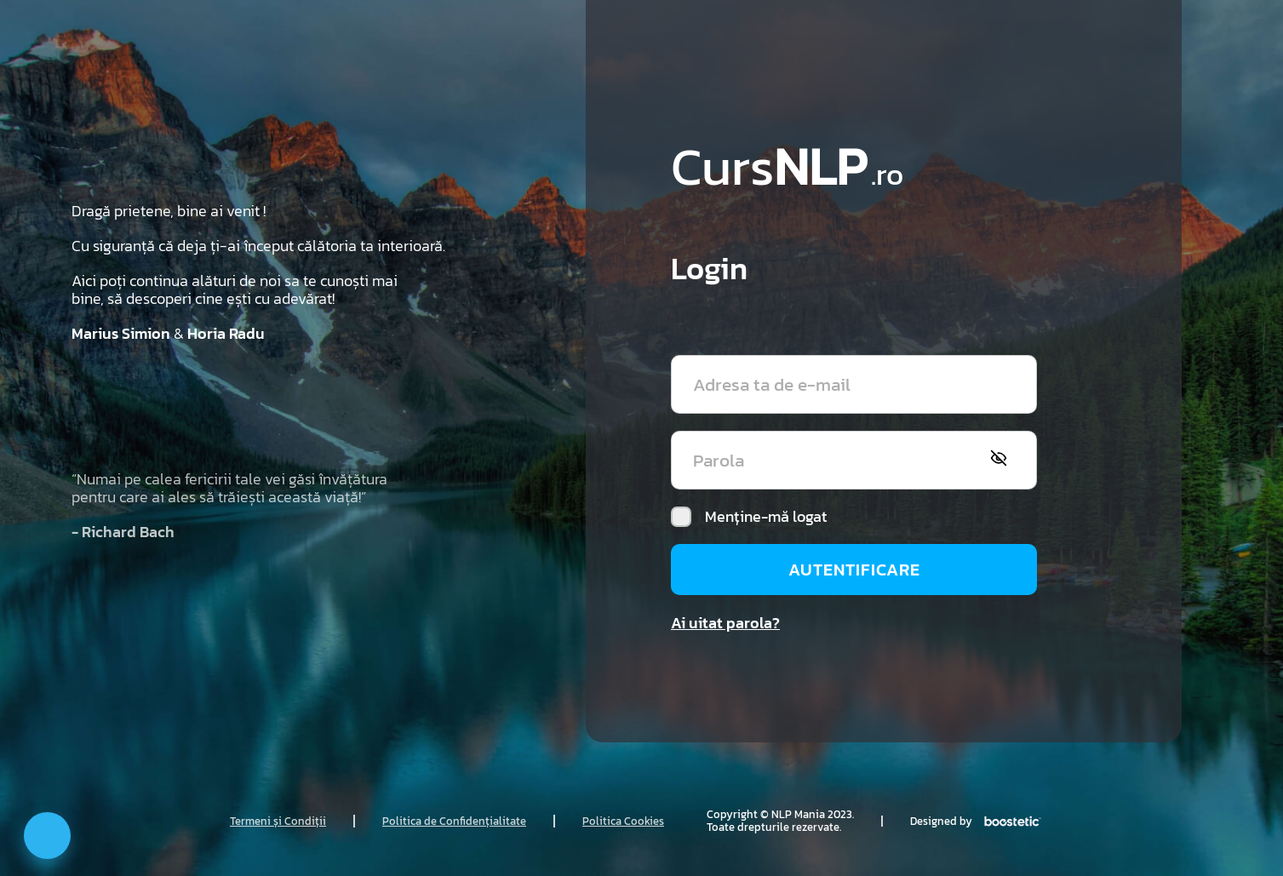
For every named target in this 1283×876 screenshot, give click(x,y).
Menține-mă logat (749, 517)
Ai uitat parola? (725, 623)
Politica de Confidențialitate (454, 821)
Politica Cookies (623, 821)
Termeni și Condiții (278, 821)
